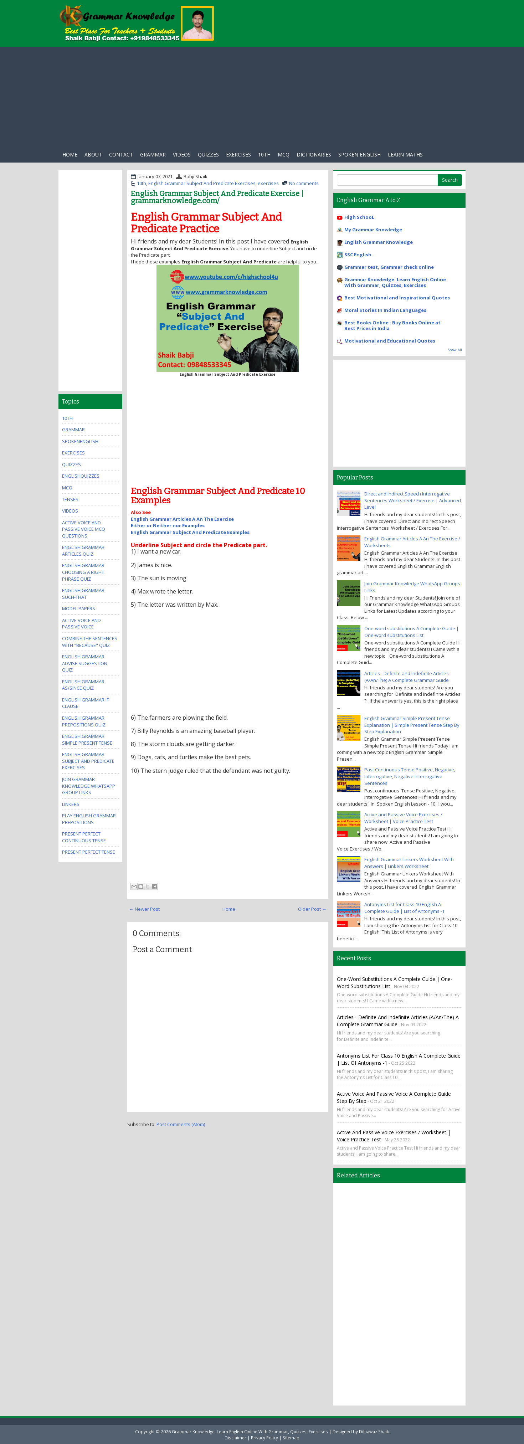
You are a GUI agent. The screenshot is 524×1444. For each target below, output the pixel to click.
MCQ (67, 487)
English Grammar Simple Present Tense (87, 739)
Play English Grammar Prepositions (89, 819)
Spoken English (359, 154)
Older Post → (312, 909)
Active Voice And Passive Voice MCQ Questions (83, 529)
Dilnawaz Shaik (374, 1431)
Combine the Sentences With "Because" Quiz (89, 641)
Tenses (70, 499)
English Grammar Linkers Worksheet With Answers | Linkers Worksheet (409, 862)
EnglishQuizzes (80, 476)
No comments (304, 183)
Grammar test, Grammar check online (389, 267)
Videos (182, 154)
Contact (121, 154)
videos (70, 511)
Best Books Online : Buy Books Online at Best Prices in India (392, 325)
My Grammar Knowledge (373, 229)
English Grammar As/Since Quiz (83, 685)
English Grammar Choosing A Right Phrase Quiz (83, 572)
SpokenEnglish (80, 441)
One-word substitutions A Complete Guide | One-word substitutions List (411, 631)
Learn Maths (405, 154)
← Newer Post (144, 909)
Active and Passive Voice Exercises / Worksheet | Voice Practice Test (403, 817)
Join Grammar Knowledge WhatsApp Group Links (88, 786)
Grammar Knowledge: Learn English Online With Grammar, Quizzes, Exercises (395, 282)
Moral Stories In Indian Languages (385, 310)
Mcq (283, 154)
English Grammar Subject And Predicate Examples (190, 532)
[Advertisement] (262, 97)
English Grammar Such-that (83, 593)
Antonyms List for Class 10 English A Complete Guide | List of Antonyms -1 (404, 907)
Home (69, 154)
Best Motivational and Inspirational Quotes (397, 297)
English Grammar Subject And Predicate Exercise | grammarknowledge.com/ (217, 197)
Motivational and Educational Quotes (389, 341)
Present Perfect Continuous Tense (84, 837)
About (93, 154)
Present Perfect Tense (88, 852)
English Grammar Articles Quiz (83, 550)
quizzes (71, 464)
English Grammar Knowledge (378, 242)
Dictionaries (314, 154)
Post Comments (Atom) (180, 1124)
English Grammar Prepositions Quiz (84, 721)
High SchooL (359, 217)
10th (264, 154)
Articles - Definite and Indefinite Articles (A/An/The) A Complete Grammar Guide (406, 676)
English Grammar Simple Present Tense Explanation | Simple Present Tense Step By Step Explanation (411, 725)
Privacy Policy (264, 1437)
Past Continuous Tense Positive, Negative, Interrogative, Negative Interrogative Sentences (409, 776)
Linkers (70, 804)
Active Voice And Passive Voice (81, 623)
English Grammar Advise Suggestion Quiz (84, 663)
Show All (455, 350)
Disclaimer (235, 1437)
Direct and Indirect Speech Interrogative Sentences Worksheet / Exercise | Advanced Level (412, 500)
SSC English (357, 254)
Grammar (153, 154)
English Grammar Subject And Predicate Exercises (202, 183)
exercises (238, 154)
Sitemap (291, 1437)
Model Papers (78, 608)
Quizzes (208, 154)
